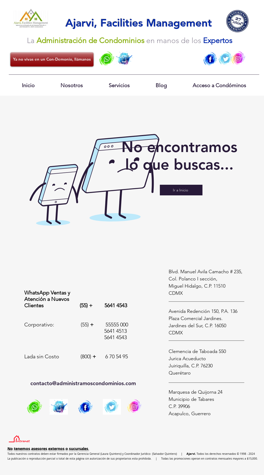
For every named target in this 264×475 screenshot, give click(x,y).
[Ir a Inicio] (181, 190)
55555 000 (116, 324)
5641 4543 (115, 305)
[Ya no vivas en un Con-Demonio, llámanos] (52, 59)
